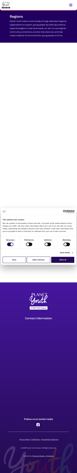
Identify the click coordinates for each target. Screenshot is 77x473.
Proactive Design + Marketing (43, 456)
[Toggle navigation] (70, 5)
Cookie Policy (35, 440)
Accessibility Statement (49, 440)
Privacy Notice (24, 440)
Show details (65, 253)
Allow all (62, 260)
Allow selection (38, 260)
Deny (14, 260)
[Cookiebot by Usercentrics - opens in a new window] (64, 211)
